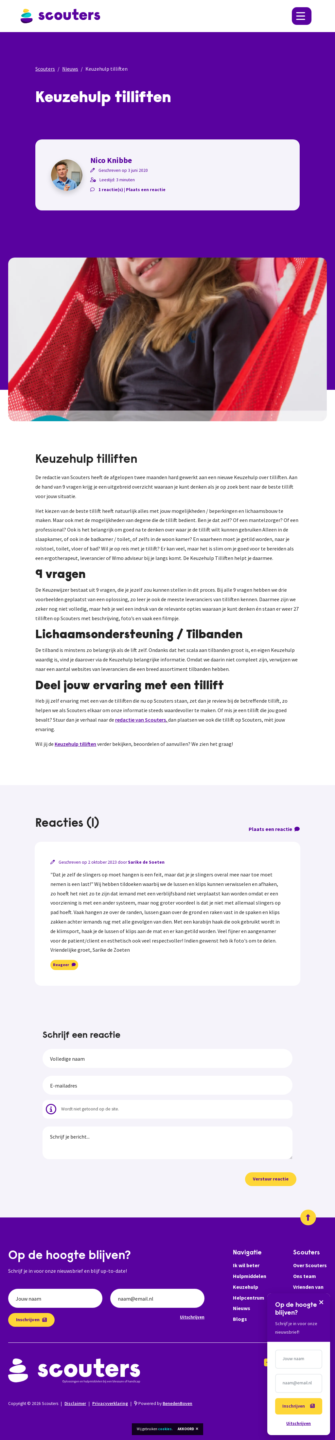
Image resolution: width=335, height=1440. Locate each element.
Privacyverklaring (110, 1403)
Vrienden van (308, 1287)
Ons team (304, 1276)
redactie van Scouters (140, 719)
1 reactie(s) (110, 189)
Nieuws (70, 68)
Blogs (240, 1319)
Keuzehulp (245, 1287)
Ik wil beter (246, 1265)
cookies (165, 1429)
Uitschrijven (192, 1317)
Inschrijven (31, 1320)
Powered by (163, 1403)
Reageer (64, 964)
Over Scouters (310, 1265)
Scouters (45, 68)
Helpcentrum (248, 1297)
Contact (303, 1319)
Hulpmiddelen (249, 1276)
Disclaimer (75, 1403)
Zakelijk (302, 1308)
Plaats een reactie (146, 189)
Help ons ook (309, 1297)
